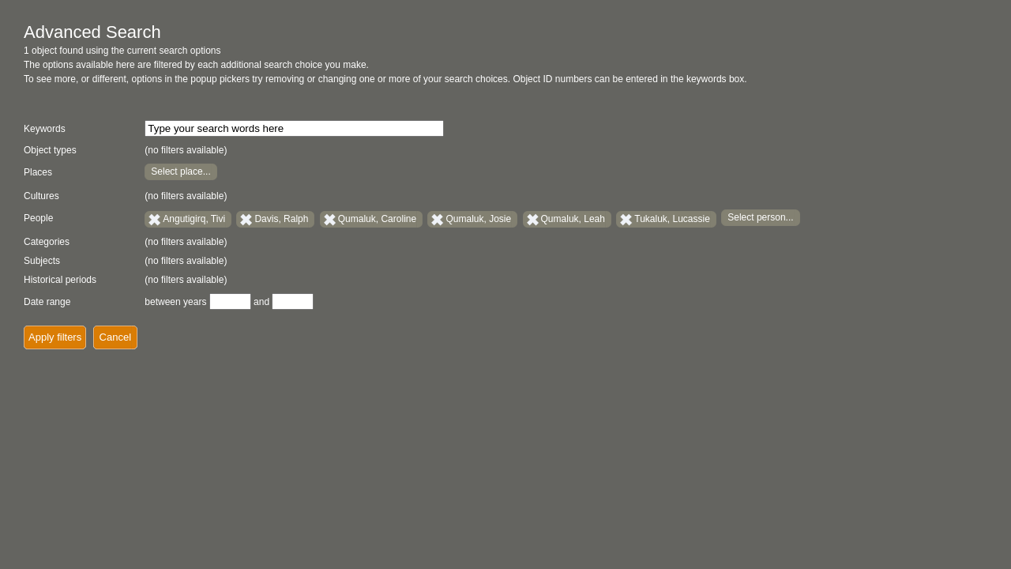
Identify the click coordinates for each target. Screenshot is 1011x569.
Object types (50, 150)
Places (38, 172)
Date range (47, 301)
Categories (47, 241)
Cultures (41, 196)
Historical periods (60, 279)
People (38, 218)
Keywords (45, 128)
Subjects (42, 260)
